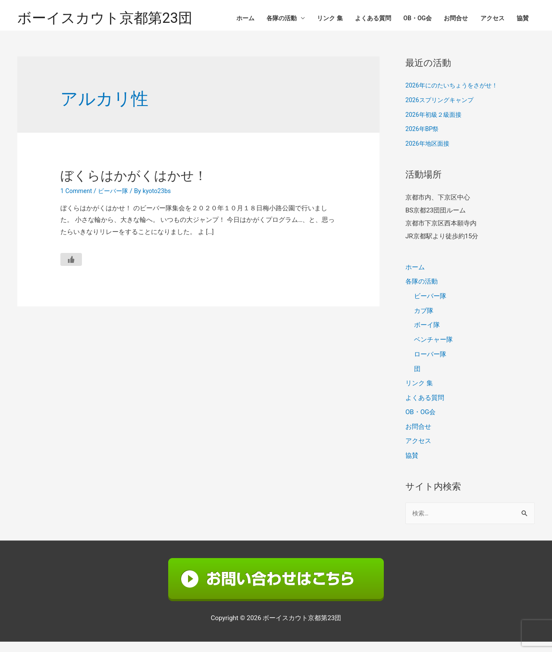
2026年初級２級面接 (435, 123)
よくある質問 (362, 19)
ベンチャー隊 (433, 349)
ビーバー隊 (116, 199)
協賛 (521, 19)
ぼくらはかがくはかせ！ (133, 184)
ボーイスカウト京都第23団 (110, 19)
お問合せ (451, 19)
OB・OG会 (410, 19)
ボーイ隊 (427, 334)
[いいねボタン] (71, 268)
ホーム (226, 19)
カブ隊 (423, 319)
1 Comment (77, 199)
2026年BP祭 (423, 138)
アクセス (489, 19)
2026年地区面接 (428, 152)
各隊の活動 (265, 19)
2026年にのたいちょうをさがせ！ (454, 94)
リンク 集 (316, 19)
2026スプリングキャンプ (441, 108)
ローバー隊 (430, 363)
